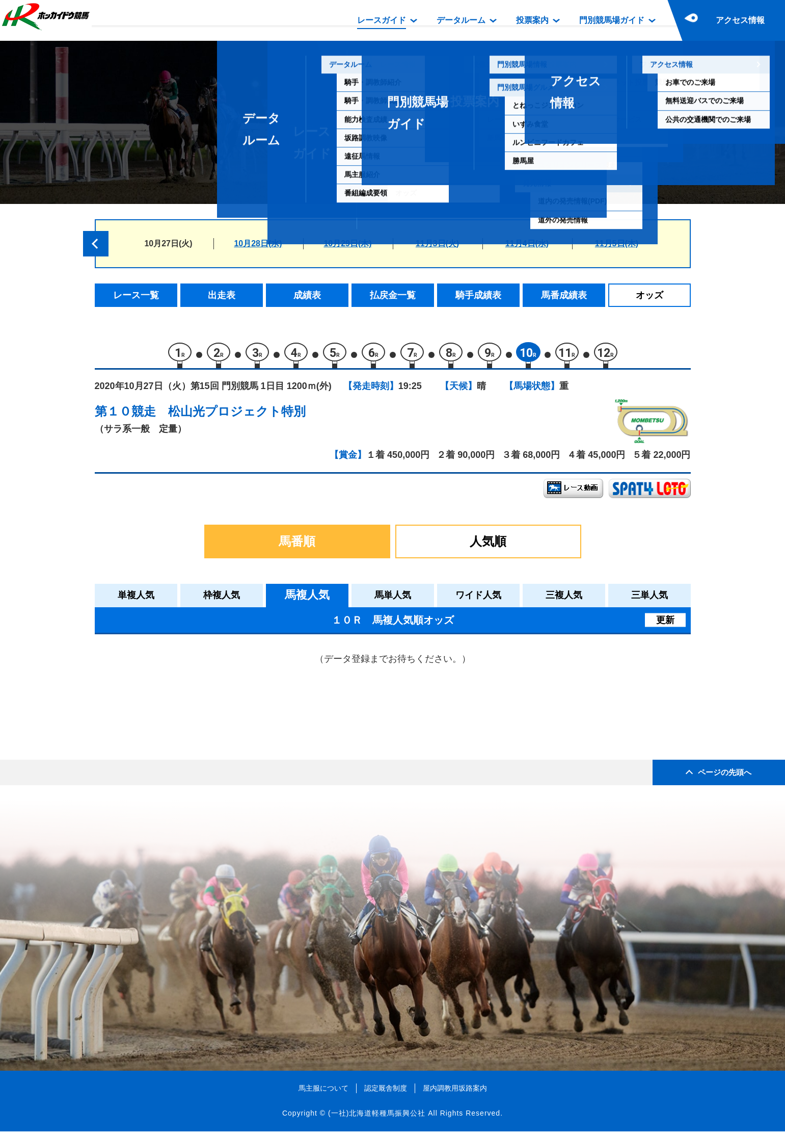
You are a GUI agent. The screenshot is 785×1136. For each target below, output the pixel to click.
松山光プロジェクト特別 (237, 416)
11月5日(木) (616, 243)
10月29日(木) (347, 243)
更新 (665, 624)
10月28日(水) (258, 243)
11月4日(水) (527, 243)
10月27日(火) (168, 243)
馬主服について (323, 1092)
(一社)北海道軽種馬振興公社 (376, 1118)
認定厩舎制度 (385, 1092)
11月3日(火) (437, 243)
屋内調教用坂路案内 (455, 1092)
